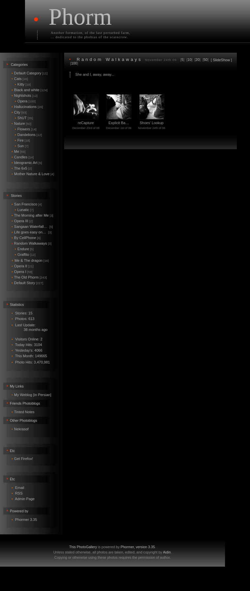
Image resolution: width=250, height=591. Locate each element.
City (19, 112)
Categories (19, 65)
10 (189, 60)
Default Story (27, 283)
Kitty (23, 84)
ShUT (24, 118)
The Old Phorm (29, 277)
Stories (16, 196)
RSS (19, 493)
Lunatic (24, 210)
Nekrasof (21, 429)
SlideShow (221, 60)
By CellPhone (26, 238)
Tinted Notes (24, 412)
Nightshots (25, 95)
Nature (21, 123)
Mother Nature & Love (33, 174)
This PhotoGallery (83, 547)
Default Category (30, 73)
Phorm (80, 17)
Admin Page (25, 499)
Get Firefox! (23, 459)
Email (19, 488)
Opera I (22, 272)
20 (197, 60)
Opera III (22, 221)
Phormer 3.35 (26, 520)
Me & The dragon (30, 260)
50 (206, 60)
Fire (22, 140)
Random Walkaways (32, 243)
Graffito (25, 254)
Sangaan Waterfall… (32, 226)
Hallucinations (27, 107)
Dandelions (28, 135)
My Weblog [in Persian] (32, 395)
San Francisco (27, 204)
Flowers (26, 129)
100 (74, 63)
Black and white (30, 90)
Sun (21, 146)
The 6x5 (22, 168)
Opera (25, 101)
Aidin (167, 552)
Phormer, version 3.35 (138, 547)
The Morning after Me (32, 215)
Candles (23, 157)
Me (18, 151)
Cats (20, 79)
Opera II (23, 266)
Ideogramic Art (27, 163)
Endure (24, 249)
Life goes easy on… (32, 232)
